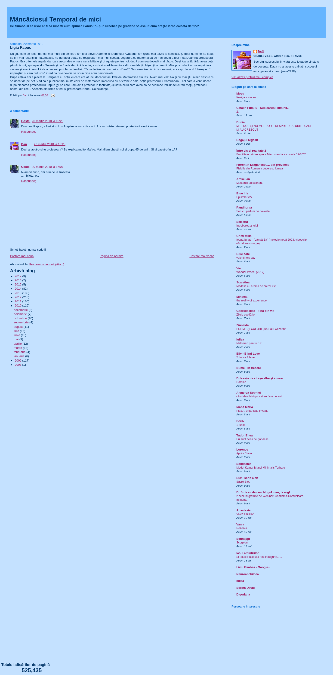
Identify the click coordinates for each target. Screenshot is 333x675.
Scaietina (243, 282)
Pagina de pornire (111, 256)
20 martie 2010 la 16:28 (49, 144)
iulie (17, 331)
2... (238, 111)
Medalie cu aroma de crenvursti (256, 286)
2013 (18, 293)
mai (16, 339)
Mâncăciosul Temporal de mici (55, 19)
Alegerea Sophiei (248, 392)
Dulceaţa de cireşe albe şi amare (259, 378)
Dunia (240, 122)
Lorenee (242, 449)
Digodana (243, 594)
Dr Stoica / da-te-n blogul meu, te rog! (263, 492)
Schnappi (243, 538)
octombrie (21, 318)
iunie (17, 335)
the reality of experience (251, 300)
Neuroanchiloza (247, 574)
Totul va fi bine (245, 357)
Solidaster (243, 464)
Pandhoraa (244, 207)
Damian (241, 382)
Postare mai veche (201, 256)
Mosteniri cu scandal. (249, 182)
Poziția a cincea (246, 97)
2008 (18, 364)
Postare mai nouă (22, 256)
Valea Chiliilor (245, 514)
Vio (238, 268)
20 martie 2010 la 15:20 (47, 121)
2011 (18, 301)
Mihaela (241, 296)
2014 (18, 288)
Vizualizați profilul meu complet (252, 77)
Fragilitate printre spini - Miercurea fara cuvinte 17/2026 (271, 154)
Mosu (240, 93)
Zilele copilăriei (245, 314)
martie (18, 348)
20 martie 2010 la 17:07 (47, 167)
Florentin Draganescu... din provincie (262, 164)
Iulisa (240, 339)
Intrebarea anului (247, 225)
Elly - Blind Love (248, 353)
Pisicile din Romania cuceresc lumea (259, 168)
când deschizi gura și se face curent (259, 396)
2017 (18, 276)
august (19, 326)
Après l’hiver (244, 453)
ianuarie (19, 356)
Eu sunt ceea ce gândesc (252, 439)
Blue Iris (242, 193)
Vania (240, 524)
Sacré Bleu (243, 481)
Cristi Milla (244, 236)
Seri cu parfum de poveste (253, 211)
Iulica (240, 581)
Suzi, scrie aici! (247, 478)
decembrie (21, 310)
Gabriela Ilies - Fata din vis (255, 311)
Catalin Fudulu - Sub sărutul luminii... (263, 108)
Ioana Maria (244, 407)
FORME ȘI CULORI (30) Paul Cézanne (261, 329)
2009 (18, 360)
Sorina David (245, 587)
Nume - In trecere (248, 368)
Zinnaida (242, 325)
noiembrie (21, 314)
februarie (20, 352)
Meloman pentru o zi (249, 343)
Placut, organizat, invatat (252, 410)
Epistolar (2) (244, 197)
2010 (18, 305)
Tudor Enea (244, 435)
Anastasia (243, 510)
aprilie (18, 343)
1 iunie (240, 424)
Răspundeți (29, 131)
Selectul (242, 222)
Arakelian (243, 179)
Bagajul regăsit (247, 140)
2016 (18, 280)
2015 (18, 284)
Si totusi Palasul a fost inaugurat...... (259, 556)
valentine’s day (245, 257)
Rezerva (241, 528)
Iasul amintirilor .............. (253, 553)
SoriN (240, 421)
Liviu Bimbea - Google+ (253, 567)
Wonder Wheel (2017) (250, 272)
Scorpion (242, 542)
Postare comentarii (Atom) (46, 264)
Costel (26, 121)
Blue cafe (243, 254)
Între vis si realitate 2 (251, 150)
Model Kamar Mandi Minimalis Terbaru (260, 467)
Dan (24, 144)
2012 (18, 297)
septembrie (21, 322)
